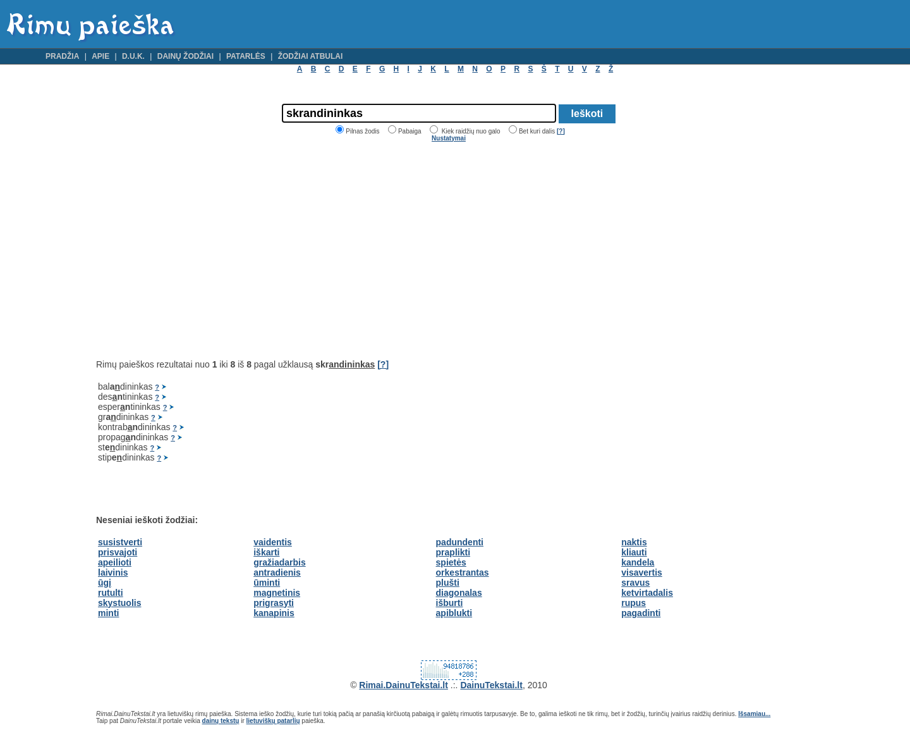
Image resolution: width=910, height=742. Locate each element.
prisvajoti (117, 552)
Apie (100, 56)
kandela (637, 562)
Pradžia (62, 56)
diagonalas (459, 593)
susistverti (120, 542)
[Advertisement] (202, 250)
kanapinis (273, 613)
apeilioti (114, 562)
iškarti (266, 552)
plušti (447, 583)
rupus (633, 603)
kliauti (633, 552)
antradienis (277, 572)
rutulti (110, 593)
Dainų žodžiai (185, 56)
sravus (635, 583)
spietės (451, 562)
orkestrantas (462, 572)
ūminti (266, 583)
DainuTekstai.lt (491, 685)
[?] (561, 131)
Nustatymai (449, 138)
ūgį (104, 583)
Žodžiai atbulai (310, 56)
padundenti (459, 542)
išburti (449, 603)
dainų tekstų (221, 720)
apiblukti (454, 613)
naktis (633, 542)
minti (108, 613)
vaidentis (272, 542)
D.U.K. (133, 56)
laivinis (113, 572)
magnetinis (276, 593)
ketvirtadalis (647, 593)
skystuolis (119, 603)
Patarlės (245, 56)
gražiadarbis (279, 562)
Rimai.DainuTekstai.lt (403, 685)
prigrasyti (273, 603)
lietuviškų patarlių (273, 720)
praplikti (453, 552)
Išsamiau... (754, 713)
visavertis (641, 572)
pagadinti (640, 613)
